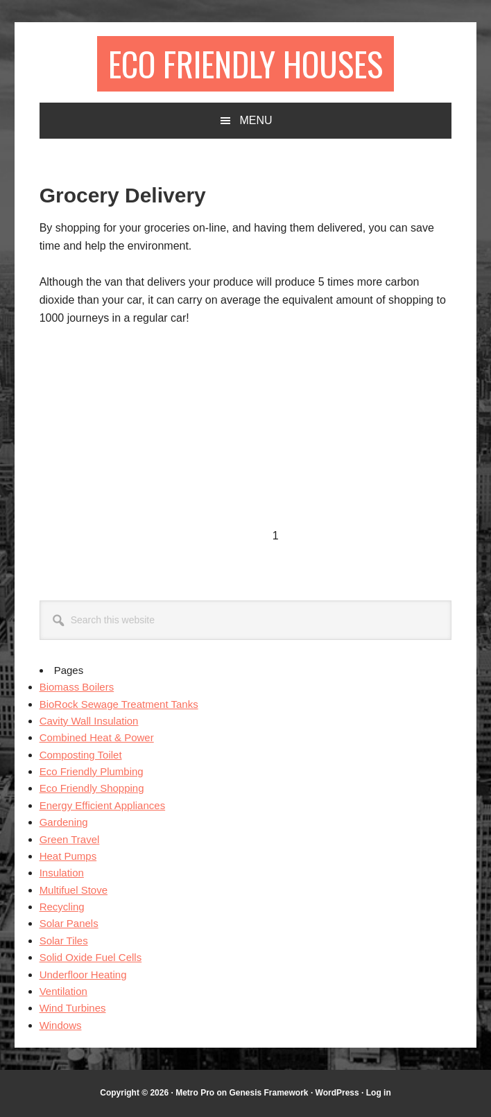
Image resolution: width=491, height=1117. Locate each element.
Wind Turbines (73, 1008)
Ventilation (63, 991)
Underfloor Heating (83, 974)
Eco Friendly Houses (245, 63)
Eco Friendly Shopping (92, 788)
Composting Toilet (81, 755)
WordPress (337, 1093)
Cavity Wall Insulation (89, 721)
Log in (378, 1093)
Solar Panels (69, 923)
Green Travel (70, 839)
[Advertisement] (156, 442)
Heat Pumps (68, 856)
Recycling (62, 906)
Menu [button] (255, 120)
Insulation (62, 872)
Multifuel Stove (73, 890)
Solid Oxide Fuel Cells (91, 957)
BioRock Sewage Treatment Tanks (119, 704)
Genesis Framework (268, 1093)
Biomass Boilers (77, 687)
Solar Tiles (64, 940)
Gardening (64, 822)
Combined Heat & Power (97, 737)
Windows (61, 1025)
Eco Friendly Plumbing (92, 771)
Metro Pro (194, 1093)
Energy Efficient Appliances (103, 805)
